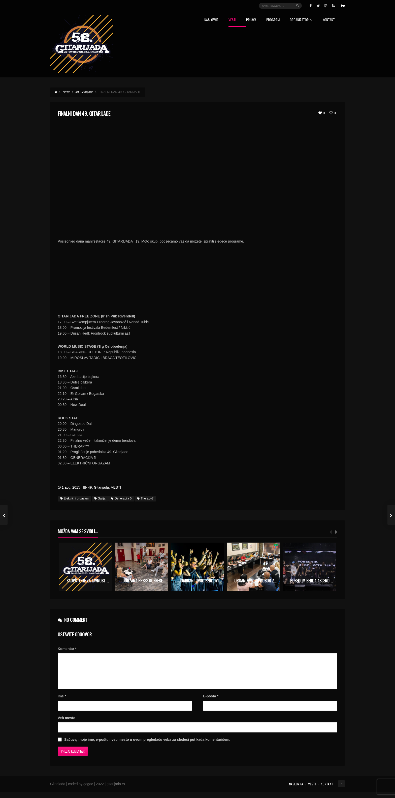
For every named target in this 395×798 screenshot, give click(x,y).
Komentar (67, 649)
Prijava (251, 20)
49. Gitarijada (98, 487)
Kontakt (328, 20)
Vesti (232, 20)
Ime (62, 702)
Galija (100, 498)
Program (273, 20)
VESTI (116, 487)
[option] (86, 567)
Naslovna (211, 20)
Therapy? (145, 498)
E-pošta (210, 702)
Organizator (301, 20)
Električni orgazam (74, 498)
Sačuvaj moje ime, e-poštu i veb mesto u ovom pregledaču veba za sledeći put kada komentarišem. (147, 746)
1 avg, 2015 (71, 487)
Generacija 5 (121, 498)
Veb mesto (66, 724)
